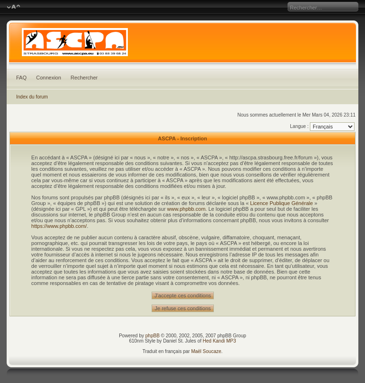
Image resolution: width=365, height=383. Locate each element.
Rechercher (84, 77)
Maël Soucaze (206, 351)
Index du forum (32, 96)
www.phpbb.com (186, 209)
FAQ (21, 77)
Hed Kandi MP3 (219, 341)
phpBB (152, 335)
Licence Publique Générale (281, 203)
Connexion (48, 77)
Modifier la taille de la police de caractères (13, 7)
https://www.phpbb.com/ (59, 226)
